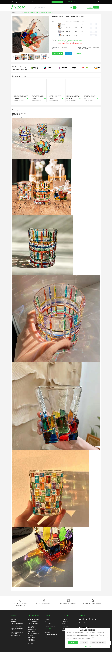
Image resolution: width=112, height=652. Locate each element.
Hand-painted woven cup (63, 24)
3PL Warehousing (15, 638)
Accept (73, 642)
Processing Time (54, 48)
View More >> (96, 76)
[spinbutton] (93, 24)
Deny (84, 642)
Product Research (50, 626)
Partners (47, 637)
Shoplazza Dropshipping (31, 636)
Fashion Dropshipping (17, 623)
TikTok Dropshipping (33, 621)
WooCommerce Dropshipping (32, 630)
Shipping (54, 40)
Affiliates (47, 632)
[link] (14, 12)
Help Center (48, 623)
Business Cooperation (51, 634)
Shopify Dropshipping (33, 619)
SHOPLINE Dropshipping (31, 640)
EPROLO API (31, 643)
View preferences (98, 642)
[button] (91, 24)
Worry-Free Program (16, 626)
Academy (47, 619)
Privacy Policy (87, 646)
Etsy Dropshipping (33, 623)
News (63, 623)
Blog (46, 621)
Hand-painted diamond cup (63, 27)
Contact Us (65, 621)
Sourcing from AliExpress (32, 626)
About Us (64, 619)
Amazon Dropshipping (34, 633)
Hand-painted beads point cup (63, 31)
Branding (13, 621)
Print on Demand (15, 635)
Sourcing (13, 619)
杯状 (53, 21)
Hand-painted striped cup (63, 35)
